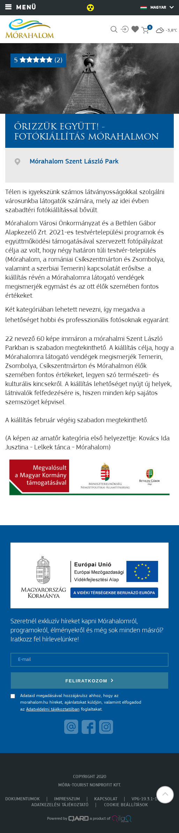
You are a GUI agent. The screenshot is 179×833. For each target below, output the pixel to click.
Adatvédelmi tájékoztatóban (53, 709)
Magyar (157, 7)
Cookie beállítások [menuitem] (126, 805)
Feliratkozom (90, 680)
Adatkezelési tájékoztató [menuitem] (60, 805)
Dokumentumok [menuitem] (22, 799)
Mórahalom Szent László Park (74, 161)
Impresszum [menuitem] (67, 799)
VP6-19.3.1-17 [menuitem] (145, 799)
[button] (165, 794)
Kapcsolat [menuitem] (105, 799)
